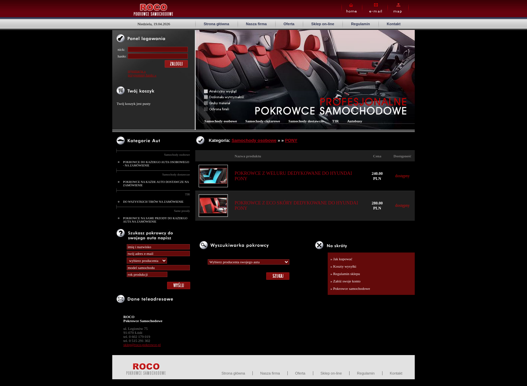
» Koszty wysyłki (343, 266)
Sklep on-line (322, 24)
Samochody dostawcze (176, 174)
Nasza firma (256, 24)
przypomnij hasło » (142, 75)
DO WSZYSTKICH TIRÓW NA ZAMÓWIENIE (153, 201)
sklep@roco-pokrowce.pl (142, 345)
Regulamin (360, 24)
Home (351, 8)
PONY (291, 140)
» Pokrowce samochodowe (350, 288)
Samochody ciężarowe (262, 121)
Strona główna (216, 24)
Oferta (289, 24)
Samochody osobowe (177, 154)
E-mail (375, 8)
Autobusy (354, 121)
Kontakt (394, 24)
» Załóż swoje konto (345, 281)
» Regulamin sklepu (345, 274)
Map (398, 8)
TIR (187, 194)
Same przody (182, 211)
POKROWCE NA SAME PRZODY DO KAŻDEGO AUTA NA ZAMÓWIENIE (155, 220)
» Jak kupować (341, 259)
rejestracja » (137, 71)
